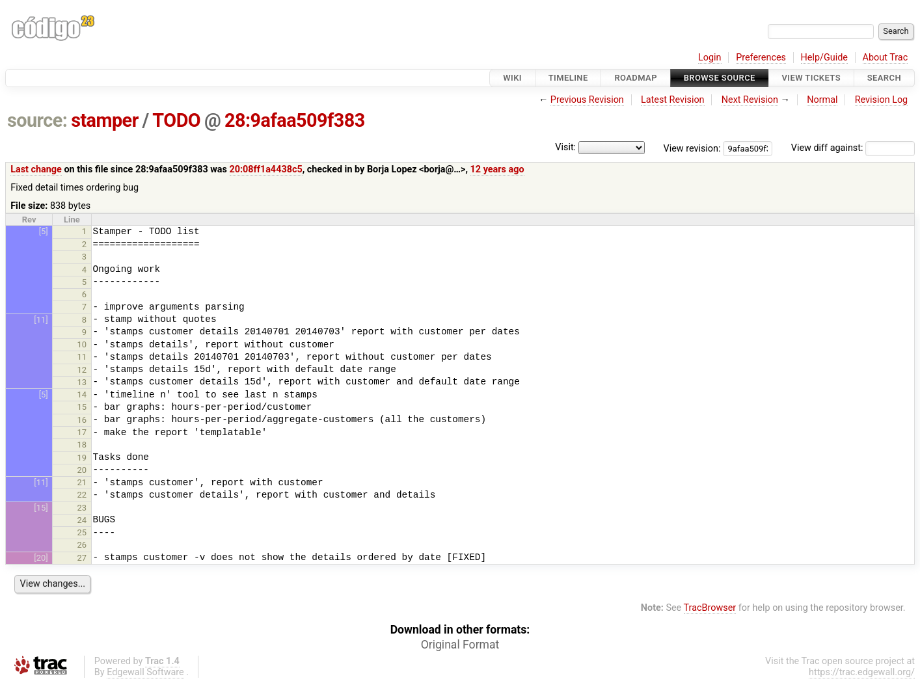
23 (82, 508)
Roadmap (635, 78)
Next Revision (750, 99)
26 (82, 545)
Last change (36, 169)
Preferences (761, 57)
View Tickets (811, 78)
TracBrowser (710, 607)
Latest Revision (673, 99)
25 (82, 532)
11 (82, 357)
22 (82, 495)
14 (82, 394)
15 (82, 407)
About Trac (885, 57)
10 (82, 344)
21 (82, 482)
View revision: (692, 148)
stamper (105, 120)
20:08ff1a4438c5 (266, 169)
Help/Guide (824, 57)
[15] (40, 508)
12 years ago (497, 169)
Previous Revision (587, 99)
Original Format (460, 644)
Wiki (512, 78)
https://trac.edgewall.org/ (862, 672)
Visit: (565, 147)
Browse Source (719, 78)
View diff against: (853, 148)
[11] (40, 320)
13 (82, 382)
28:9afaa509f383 (294, 120)
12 (82, 370)
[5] (43, 231)
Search (884, 78)
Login (710, 57)
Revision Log (881, 99)
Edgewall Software (145, 672)
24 (82, 520)
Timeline (568, 78)
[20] (40, 558)
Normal (822, 99)
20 (82, 470)
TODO (176, 120)
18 (82, 444)
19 (82, 457)
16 (82, 420)
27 (82, 558)
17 (82, 432)
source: (37, 120)
